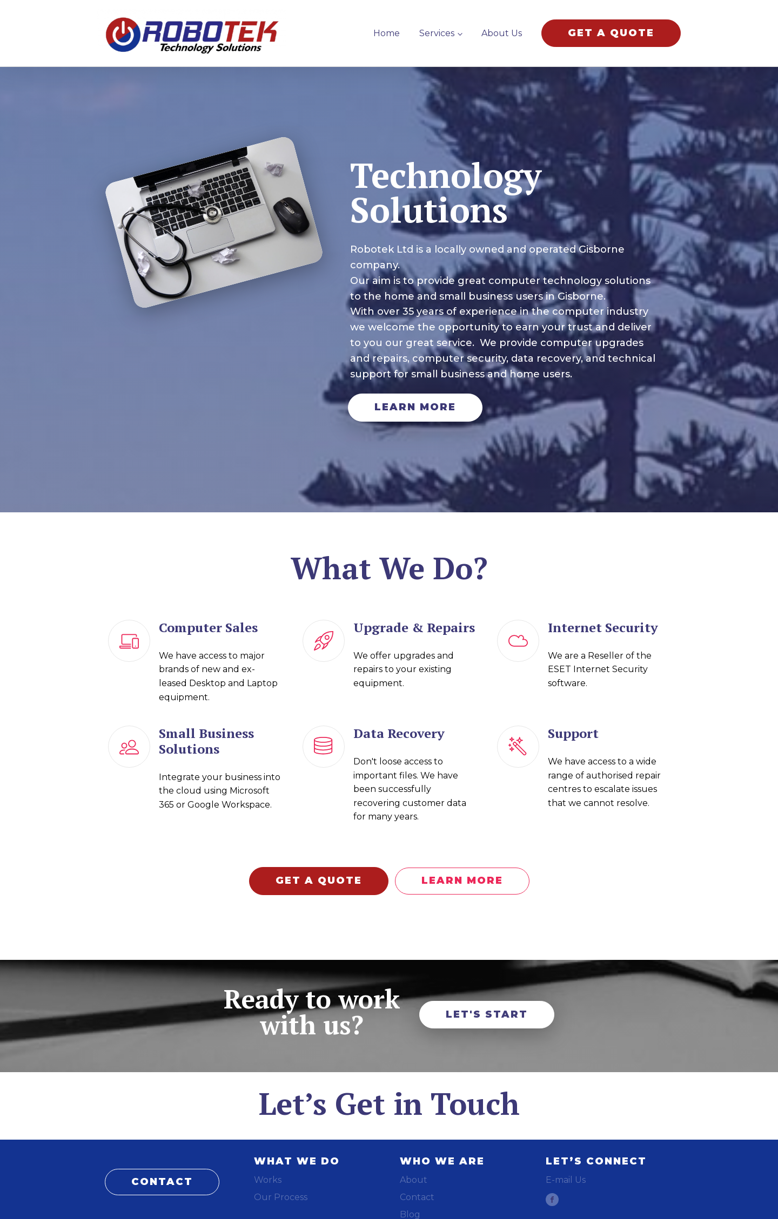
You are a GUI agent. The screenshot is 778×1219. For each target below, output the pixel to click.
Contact (417, 1197)
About (413, 1180)
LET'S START (487, 1014)
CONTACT (162, 1182)
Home (386, 33)
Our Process (280, 1197)
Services (436, 33)
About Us (501, 33)
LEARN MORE (415, 407)
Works (267, 1180)
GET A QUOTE (611, 33)
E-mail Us (566, 1180)
